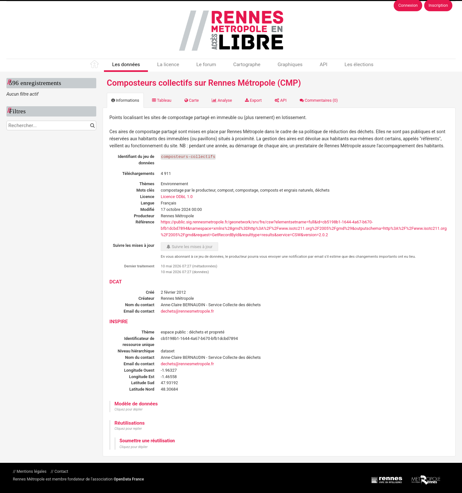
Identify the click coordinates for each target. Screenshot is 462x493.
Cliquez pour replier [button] (128, 429)
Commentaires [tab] (319, 100)
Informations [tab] (125, 100)
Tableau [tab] (161, 100)
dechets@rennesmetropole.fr (187, 311)
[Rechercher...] (51, 125)
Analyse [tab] (222, 100)
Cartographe (247, 64)
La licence (168, 64)
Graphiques (290, 64)
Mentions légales (31, 471)
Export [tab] (253, 100)
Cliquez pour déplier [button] (129, 409)
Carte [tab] (191, 100)
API (323, 64)
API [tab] (281, 100)
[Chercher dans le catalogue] (92, 125)
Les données (126, 64)
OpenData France (129, 479)
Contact (61, 471)
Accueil (95, 65)
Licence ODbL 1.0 (177, 196)
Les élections (359, 64)
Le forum (206, 64)
